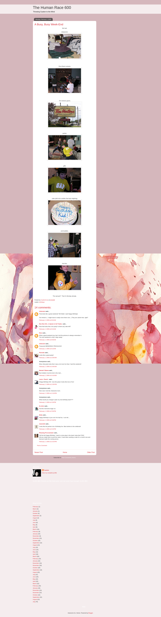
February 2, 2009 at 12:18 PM (48, 393)
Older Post (91, 452)
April (34, 527)
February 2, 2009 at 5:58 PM (47, 420)
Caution (46, 470)
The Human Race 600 (52, 7)
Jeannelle (42, 424)
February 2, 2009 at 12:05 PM (48, 384)
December (36, 536)
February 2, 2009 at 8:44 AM (47, 329)
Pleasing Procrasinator (46, 433)
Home (65, 452)
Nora (40, 333)
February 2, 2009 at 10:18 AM (48, 375)
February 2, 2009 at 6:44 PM (47, 429)
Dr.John (41, 406)
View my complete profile (49, 473)
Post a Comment (42, 445)
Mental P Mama (44, 370)
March (34, 509)
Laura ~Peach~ (44, 379)
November (36, 538)
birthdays (42, 302)
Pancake (42, 352)
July (34, 520)
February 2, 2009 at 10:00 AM (48, 357)
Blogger (90, 613)
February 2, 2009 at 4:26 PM (47, 402)
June (34, 522)
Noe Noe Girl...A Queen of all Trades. (50, 324)
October (35, 513)
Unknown (42, 311)
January (35, 511)
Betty (41, 415)
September (36, 515)
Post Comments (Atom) (69, 457)
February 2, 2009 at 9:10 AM (47, 348)
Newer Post (38, 452)
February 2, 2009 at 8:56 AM (47, 340)
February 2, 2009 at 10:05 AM (48, 366)
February (35, 506)
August (35, 518)
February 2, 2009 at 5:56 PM (47, 411)
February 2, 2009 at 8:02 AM (47, 320)
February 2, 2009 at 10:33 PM (48, 441)
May (34, 525)
